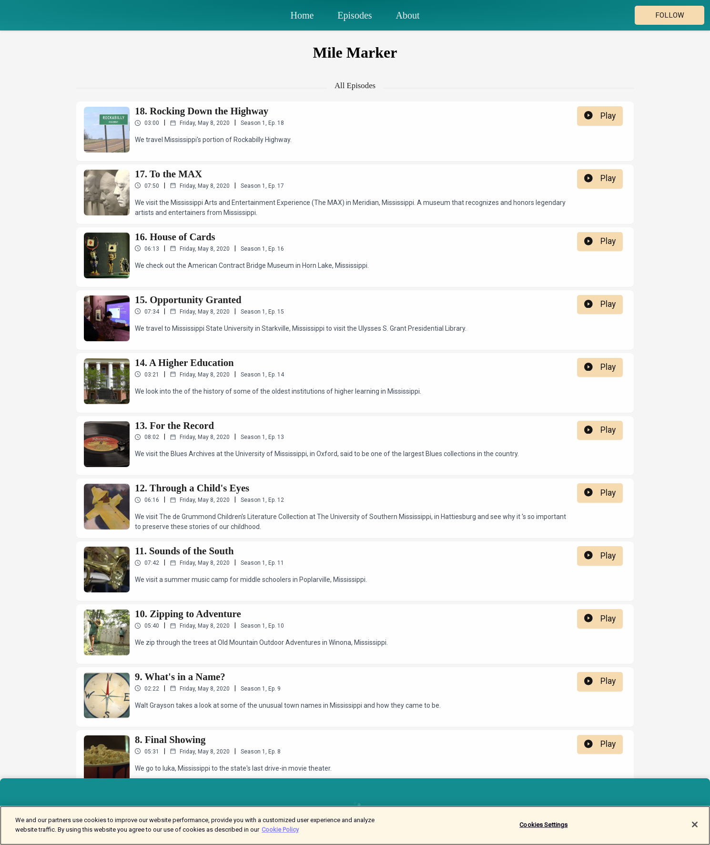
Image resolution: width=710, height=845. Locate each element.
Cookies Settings (543, 829)
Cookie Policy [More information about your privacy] (280, 833)
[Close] (694, 828)
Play (600, 116)
